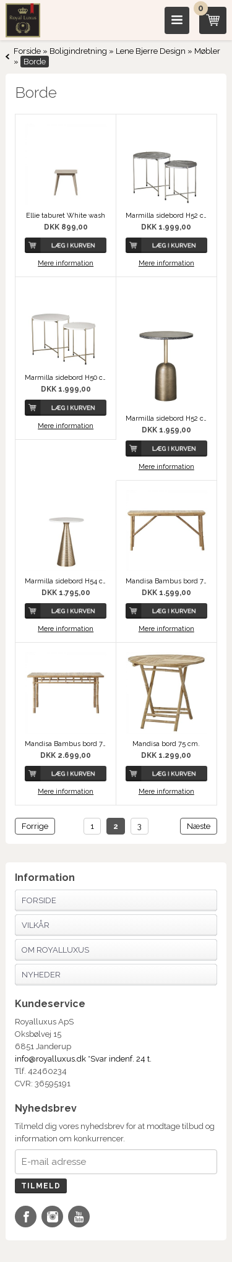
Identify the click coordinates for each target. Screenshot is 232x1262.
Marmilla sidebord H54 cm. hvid (65, 581)
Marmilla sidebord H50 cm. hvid (65, 378)
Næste (198, 826)
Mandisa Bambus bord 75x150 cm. (65, 744)
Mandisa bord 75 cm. (166, 744)
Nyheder (41, 974)
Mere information (65, 263)
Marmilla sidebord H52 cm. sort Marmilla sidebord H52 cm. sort (166, 216)
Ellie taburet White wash (65, 216)
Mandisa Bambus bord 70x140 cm (166, 581)
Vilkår (35, 925)
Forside (27, 51)
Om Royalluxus (55, 950)
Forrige (35, 826)
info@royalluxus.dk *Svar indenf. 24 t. (83, 1058)
